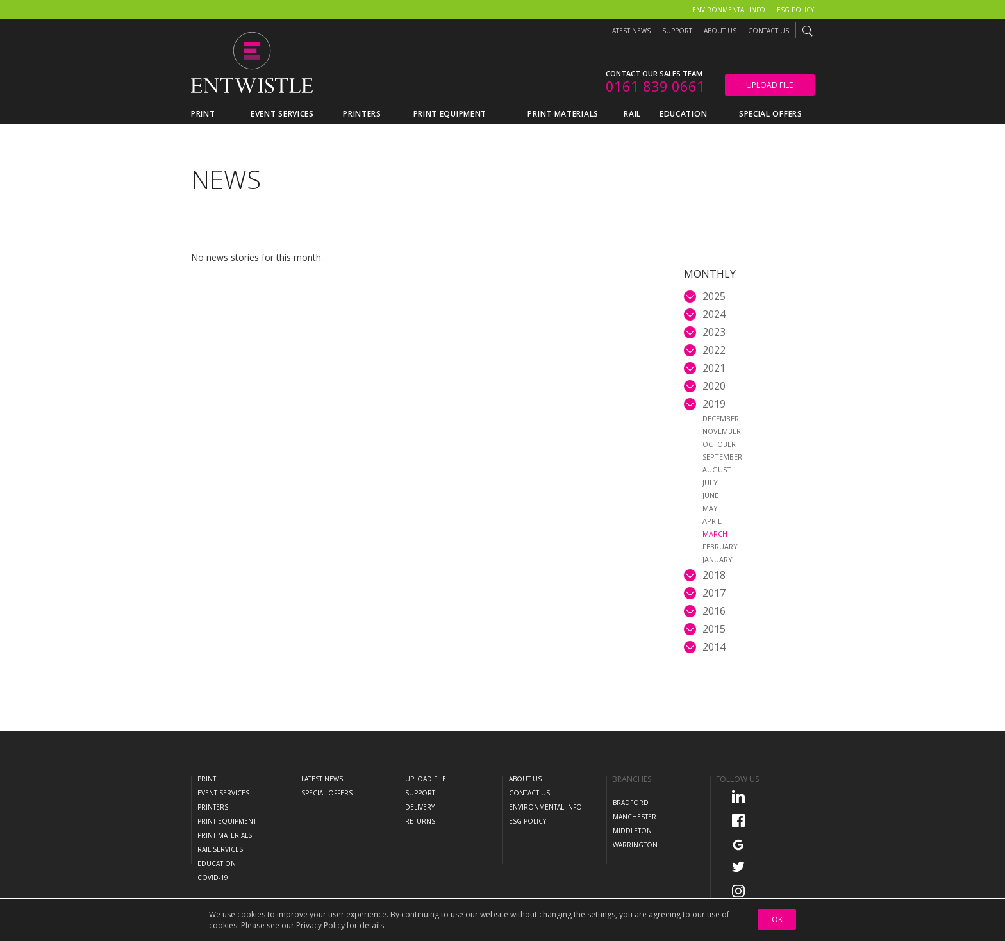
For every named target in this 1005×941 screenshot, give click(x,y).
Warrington (635, 844)
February (720, 546)
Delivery (420, 807)
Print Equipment (226, 821)
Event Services (223, 792)
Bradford (631, 802)
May (710, 508)
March (714, 533)
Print (206, 778)
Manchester (634, 816)
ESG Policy (795, 9)
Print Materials (224, 835)
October (719, 444)
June (710, 495)
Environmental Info (728, 9)
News (226, 179)
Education (216, 863)
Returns (420, 821)
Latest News (630, 30)
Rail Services (220, 849)
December (720, 418)
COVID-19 (212, 877)
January (717, 559)
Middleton (632, 830)
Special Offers (327, 792)
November (721, 431)
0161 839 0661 (655, 86)
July (710, 482)
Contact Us (768, 30)
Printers (212, 807)
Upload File (769, 84)
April (712, 521)
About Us (720, 30)
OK (777, 919)
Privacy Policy (320, 925)
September (722, 457)
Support (677, 30)
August (716, 469)
